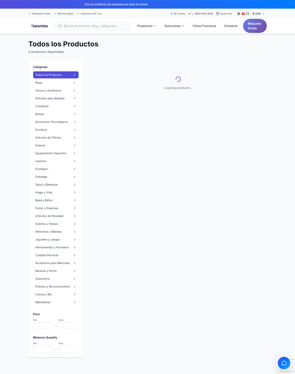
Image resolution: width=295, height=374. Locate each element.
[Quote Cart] (224, 13)
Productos (147, 26)
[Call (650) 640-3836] (200, 13)
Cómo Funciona (204, 26)
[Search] (92, 25)
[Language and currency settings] (251, 13)
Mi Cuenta (177, 13)
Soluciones (174, 26)
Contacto (231, 26)
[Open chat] (284, 363)
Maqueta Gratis (254, 26)
